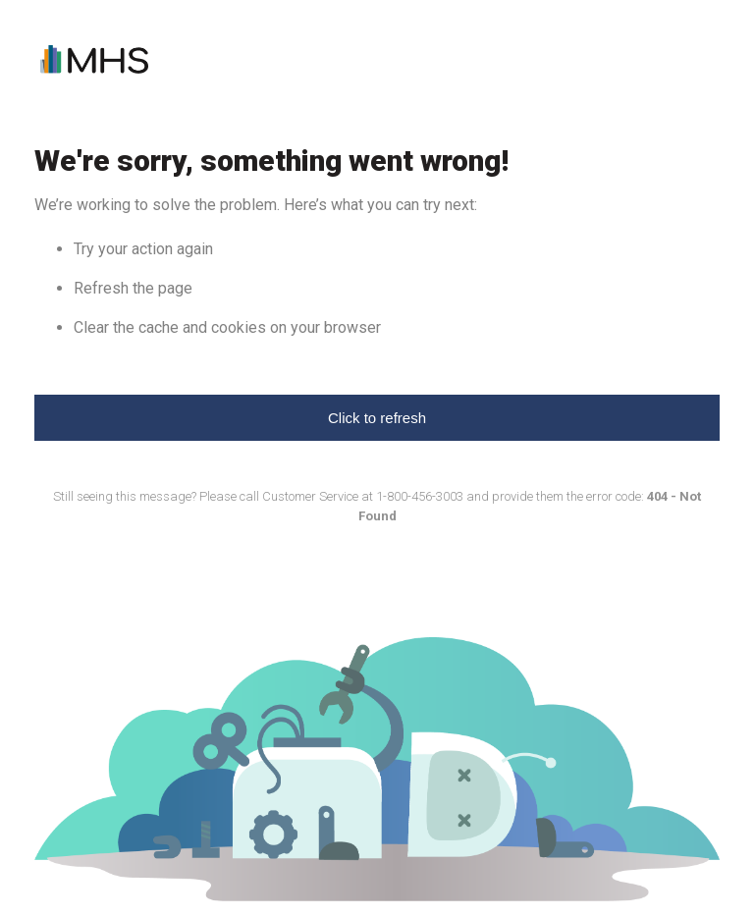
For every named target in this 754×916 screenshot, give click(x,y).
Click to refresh (377, 417)
